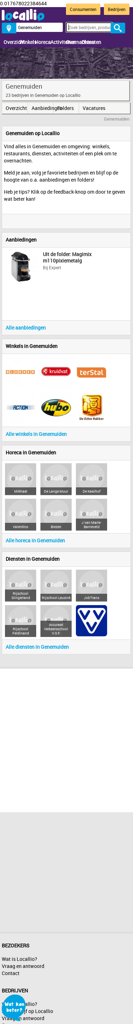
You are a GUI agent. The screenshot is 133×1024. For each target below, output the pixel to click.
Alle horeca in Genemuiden (35, 540)
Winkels (25, 42)
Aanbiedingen (42, 108)
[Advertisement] (66, 738)
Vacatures (93, 108)
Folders (65, 108)
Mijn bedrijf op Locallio (27, 1011)
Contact (11, 973)
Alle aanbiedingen (26, 327)
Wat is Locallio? (19, 959)
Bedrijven (117, 9)
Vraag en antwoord (23, 966)
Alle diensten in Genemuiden (37, 646)
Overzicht (10, 42)
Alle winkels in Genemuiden (36, 434)
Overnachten (72, 42)
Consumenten (83, 9)
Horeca (41, 42)
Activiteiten (56, 42)
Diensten (88, 42)
